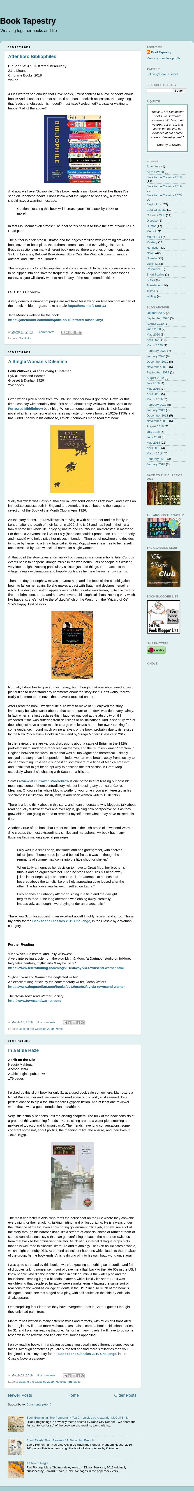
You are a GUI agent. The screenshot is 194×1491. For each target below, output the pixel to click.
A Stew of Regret (37, 1463)
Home (73, 1395)
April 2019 (153, 394)
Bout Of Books (156, 209)
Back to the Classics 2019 (36, 1028)
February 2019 (156, 404)
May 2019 (153, 388)
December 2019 (157, 361)
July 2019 (153, 383)
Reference (154, 269)
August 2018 (155, 426)
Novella (60, 1381)
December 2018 (157, 415)
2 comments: (46, 332)
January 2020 (156, 356)
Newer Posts (20, 1395)
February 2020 (156, 350)
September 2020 (158, 318)
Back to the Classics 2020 (164, 195)
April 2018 (153, 448)
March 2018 (155, 453)
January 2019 (156, 410)
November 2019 (157, 367)
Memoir (152, 231)
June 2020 (154, 329)
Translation (74, 1381)
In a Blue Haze (23, 1050)
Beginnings (154, 204)
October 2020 (156, 313)
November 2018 (157, 421)
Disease (152, 220)
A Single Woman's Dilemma (37, 361)
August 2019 (155, 378)
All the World (155, 172)
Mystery (152, 242)
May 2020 (153, 334)
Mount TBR (154, 236)
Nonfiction (25, 338)
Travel (151, 290)
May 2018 (153, 442)
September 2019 (158, 372)
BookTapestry (161, 52)
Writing (151, 296)
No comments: (47, 1022)
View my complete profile (163, 58)
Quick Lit (153, 263)
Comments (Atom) (39, 1404)
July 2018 (153, 431)
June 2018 (154, 437)
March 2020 (155, 345)
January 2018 (156, 464)
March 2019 (155, 399)
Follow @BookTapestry (162, 74)
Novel (59, 1028)
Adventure (154, 166)
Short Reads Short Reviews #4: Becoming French (60, 1440)
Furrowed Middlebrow (25, 408)
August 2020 (155, 323)
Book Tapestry (28, 20)
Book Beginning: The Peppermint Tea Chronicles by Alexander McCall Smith (77, 1417)
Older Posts (125, 1395)
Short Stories (155, 274)
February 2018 (156, 459)
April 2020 (153, 340)
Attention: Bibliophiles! (33, 56)
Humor (151, 226)
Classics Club (156, 215)
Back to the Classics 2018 (164, 177)
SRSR (151, 280)
